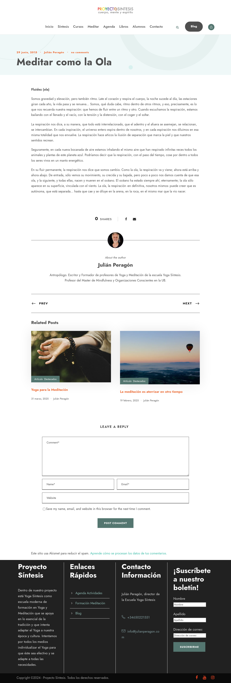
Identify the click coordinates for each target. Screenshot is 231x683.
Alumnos (139, 26)
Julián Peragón (54, 52)
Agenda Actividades (88, 593)
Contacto (156, 26)
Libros (123, 26)
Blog (194, 26)
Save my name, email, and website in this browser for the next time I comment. (98, 509)
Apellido (179, 614)
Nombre (179, 598)
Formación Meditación (90, 603)
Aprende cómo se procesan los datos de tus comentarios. (128, 553)
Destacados (50, 379)
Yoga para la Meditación (49, 389)
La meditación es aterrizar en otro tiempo (151, 391)
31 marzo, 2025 (40, 399)
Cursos (78, 26)
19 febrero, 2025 (129, 400)
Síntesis (63, 26)
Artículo (38, 379)
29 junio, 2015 (27, 52)
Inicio (49, 26)
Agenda (109, 26)
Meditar (93, 26)
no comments (80, 52)
